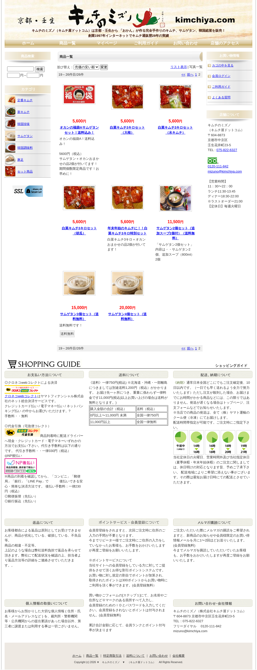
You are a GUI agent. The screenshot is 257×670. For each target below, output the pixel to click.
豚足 (14, 159)
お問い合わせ (185, 43)
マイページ (107, 43)
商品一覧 (67, 43)
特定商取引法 (112, 655)
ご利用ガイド (146, 43)
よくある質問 (221, 97)
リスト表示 (178, 67)
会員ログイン (221, 75)
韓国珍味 (17, 124)
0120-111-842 (218, 166)
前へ (190, 74)
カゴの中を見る (222, 65)
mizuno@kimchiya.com (225, 171)
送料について (135, 655)
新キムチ (17, 112)
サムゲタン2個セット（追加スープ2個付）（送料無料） (175, 233)
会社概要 (178, 655)
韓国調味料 (19, 147)
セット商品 (19, 171)
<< (183, 74)
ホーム (28, 43)
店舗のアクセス (225, 43)
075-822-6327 (226, 150)
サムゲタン (19, 136)
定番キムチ (19, 100)
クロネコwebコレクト (21, 396)
